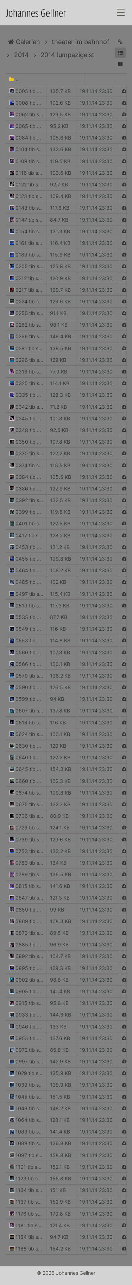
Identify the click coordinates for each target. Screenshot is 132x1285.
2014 (21, 54)
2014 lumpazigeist (67, 54)
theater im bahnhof (80, 41)
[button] (120, 53)
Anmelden (6, 1278)
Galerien (24, 41)
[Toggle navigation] (120, 13)
